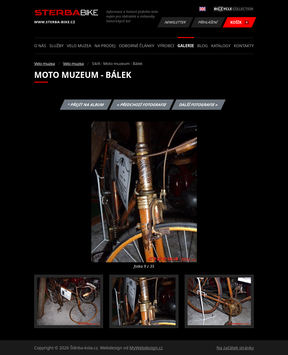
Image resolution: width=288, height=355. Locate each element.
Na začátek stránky (235, 348)
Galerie (185, 45)
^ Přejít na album (85, 104)
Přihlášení (208, 22)
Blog (202, 45)
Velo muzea (79, 45)
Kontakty (244, 45)
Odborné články (136, 45)
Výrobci (165, 45)
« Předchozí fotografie (142, 104)
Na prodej (104, 45)
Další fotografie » (198, 104)
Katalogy (220, 45)
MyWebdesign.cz (146, 348)
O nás (40, 45)
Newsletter (175, 22)
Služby (56, 45)
